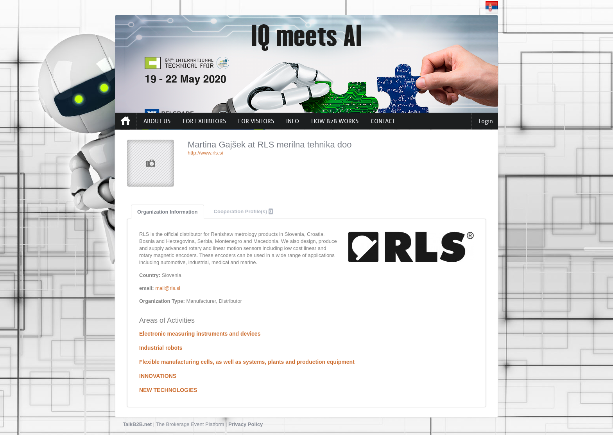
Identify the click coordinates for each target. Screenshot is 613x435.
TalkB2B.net (137, 424)
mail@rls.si (167, 288)
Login (486, 121)
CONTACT (383, 121)
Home (125, 121)
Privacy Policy (245, 424)
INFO (292, 121)
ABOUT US (156, 121)
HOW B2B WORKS (334, 121)
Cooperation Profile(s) (243, 211)
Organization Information (167, 212)
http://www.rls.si (205, 153)
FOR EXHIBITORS (204, 121)
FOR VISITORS (256, 121)
